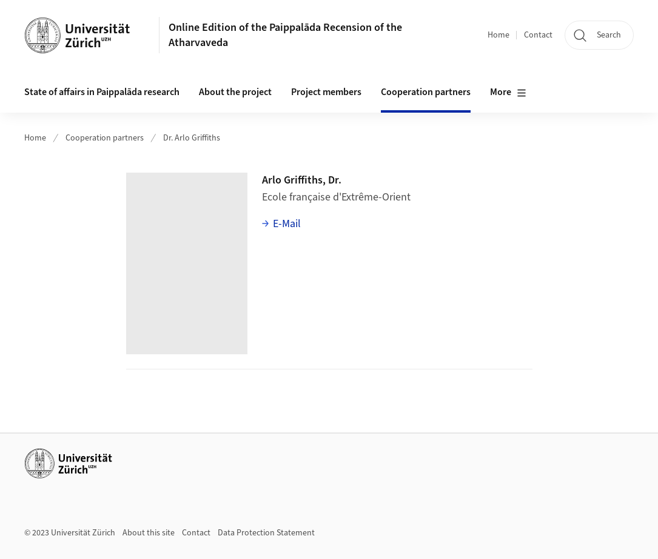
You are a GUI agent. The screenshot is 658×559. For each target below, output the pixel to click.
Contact (538, 35)
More (508, 93)
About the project (235, 92)
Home (498, 35)
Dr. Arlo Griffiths (191, 138)
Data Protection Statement (266, 533)
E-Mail (287, 223)
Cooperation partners (426, 92)
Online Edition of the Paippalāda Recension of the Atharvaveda (285, 35)
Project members (326, 92)
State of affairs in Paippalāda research (102, 92)
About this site (149, 533)
